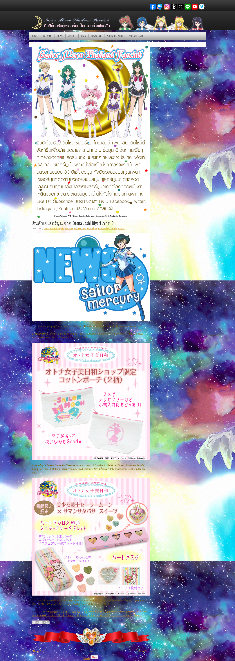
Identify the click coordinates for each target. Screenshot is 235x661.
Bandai (53, 228)
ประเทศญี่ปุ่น (104, 228)
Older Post (144, 651)
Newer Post (38, 651)
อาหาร (121, 228)
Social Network (115, 36)
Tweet (86, 658)
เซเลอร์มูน (92, 228)
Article (72, 36)
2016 (46, 228)
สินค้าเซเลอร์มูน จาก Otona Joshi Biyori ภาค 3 (73, 223)
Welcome (47, 36)
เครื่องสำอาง (80, 228)
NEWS (60, 36)
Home (34, 36)
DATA (83, 36)
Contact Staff (136, 36)
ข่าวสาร (69, 228)
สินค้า (114, 228)
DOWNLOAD (96, 36)
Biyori (61, 228)
